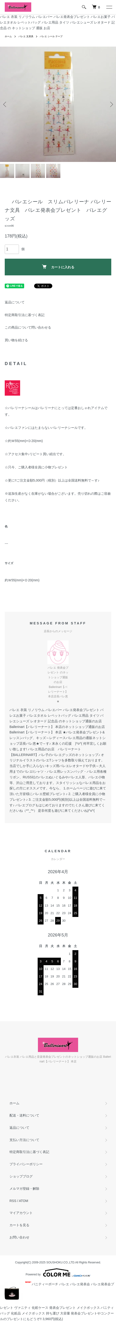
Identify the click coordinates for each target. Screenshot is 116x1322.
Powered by (58, 1272)
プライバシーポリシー (26, 1164)
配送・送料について (24, 1115)
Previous (5, 104)
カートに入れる (58, 267)
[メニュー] (109, 7)
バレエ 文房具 (25, 36)
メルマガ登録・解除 (24, 1188)
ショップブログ (21, 1176)
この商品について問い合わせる (28, 327)
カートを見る (19, 1225)
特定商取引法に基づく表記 (25, 315)
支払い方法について (24, 1140)
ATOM (23, 1201)
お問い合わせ (19, 1237)
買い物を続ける (16, 340)
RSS (12, 1201)
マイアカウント (21, 1213)
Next (110, 104)
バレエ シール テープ (51, 36)
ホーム (8, 36)
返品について (15, 302)
